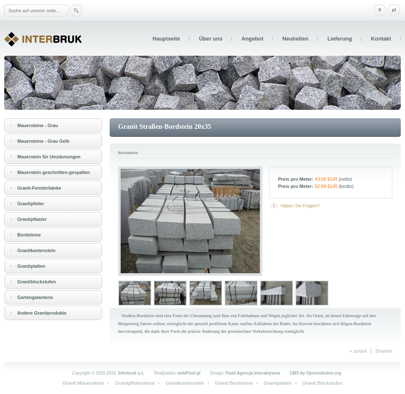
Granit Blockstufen (322, 383)
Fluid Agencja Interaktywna (253, 373)
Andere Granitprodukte (42, 312)
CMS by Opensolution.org (315, 373)
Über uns (210, 38)
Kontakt (381, 38)
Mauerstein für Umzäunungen (49, 156)
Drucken (383, 350)
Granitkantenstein (36, 250)
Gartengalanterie (35, 297)
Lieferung (339, 38)
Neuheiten (295, 38)
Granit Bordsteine (234, 383)
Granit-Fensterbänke (39, 187)
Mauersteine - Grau (37, 125)
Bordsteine (29, 234)
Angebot (252, 38)
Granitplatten (31, 266)
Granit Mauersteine (83, 383)
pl (394, 9)
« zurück (358, 350)
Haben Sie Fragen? (300, 205)
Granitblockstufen (36, 281)
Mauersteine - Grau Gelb (43, 141)
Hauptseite (166, 38)
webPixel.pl (189, 373)
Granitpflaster (32, 219)
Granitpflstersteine (135, 383)
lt (379, 9)
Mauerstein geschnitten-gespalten (53, 172)
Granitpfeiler (30, 203)
